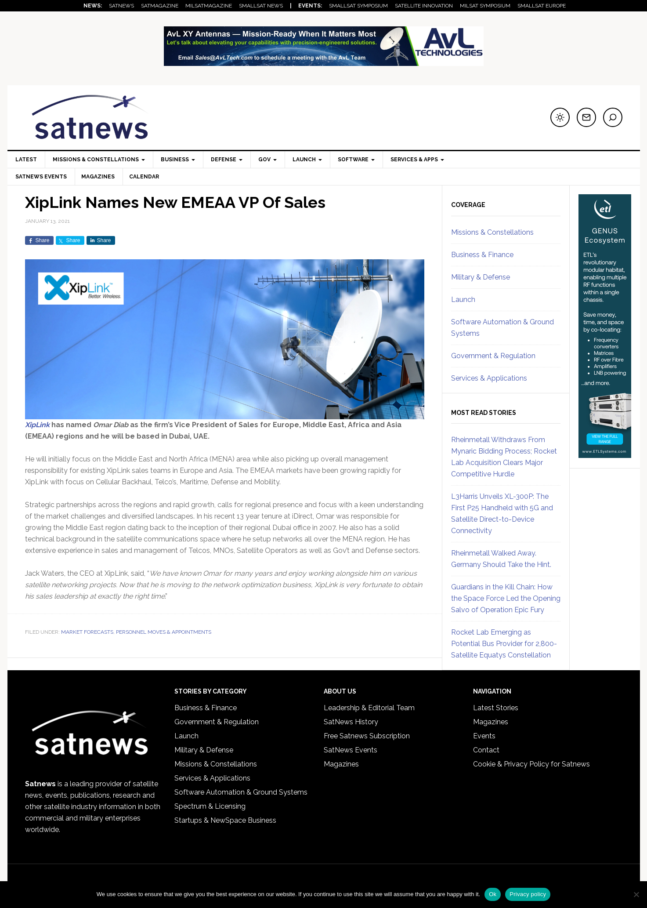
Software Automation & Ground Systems (240, 792)
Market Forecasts (87, 632)
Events (484, 736)
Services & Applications (489, 378)
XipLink (37, 425)
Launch (463, 299)
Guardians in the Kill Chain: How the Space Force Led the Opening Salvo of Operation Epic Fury (505, 598)
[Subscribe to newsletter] (586, 117)
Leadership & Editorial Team (369, 708)
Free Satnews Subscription (367, 736)
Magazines (99, 177)
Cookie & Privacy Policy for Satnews (531, 764)
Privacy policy (528, 894)
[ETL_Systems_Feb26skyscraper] (604, 454)
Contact (486, 750)
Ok (492, 894)
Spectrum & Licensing (210, 806)
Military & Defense (480, 277)
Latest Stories (495, 708)
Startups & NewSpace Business (225, 820)
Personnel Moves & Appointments (163, 632)
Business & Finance (482, 255)
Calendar (147, 177)
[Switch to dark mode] (560, 117)
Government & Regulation (493, 356)
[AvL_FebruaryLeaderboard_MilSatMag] (324, 62)
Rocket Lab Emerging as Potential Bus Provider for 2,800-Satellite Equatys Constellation (504, 643)
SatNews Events (41, 177)
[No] (636, 894)
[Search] (612, 117)
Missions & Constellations (492, 232)
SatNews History (351, 722)
